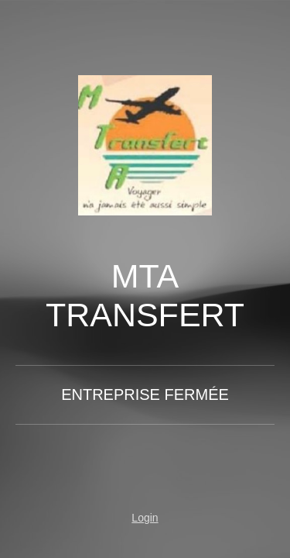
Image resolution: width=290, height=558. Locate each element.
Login (144, 518)
